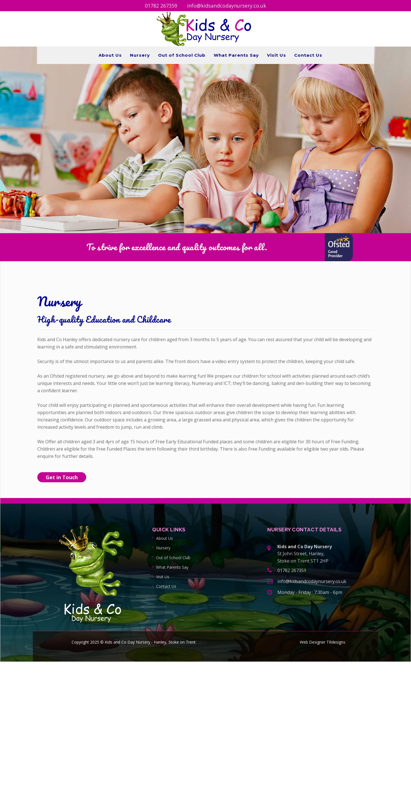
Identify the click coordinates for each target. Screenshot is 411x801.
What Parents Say (236, 55)
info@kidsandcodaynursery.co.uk (226, 5)
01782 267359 (161, 5)
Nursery (140, 55)
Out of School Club (182, 55)
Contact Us (308, 55)
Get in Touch (62, 477)
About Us (110, 55)
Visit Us (276, 55)
